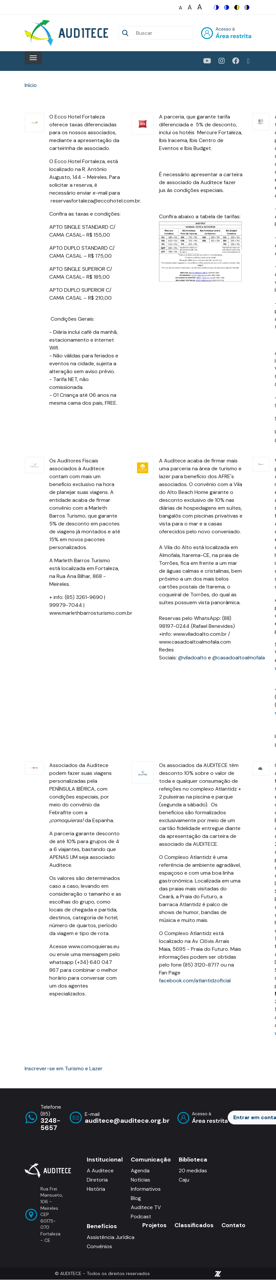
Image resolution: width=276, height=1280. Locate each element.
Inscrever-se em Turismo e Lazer (64, 1068)
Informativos (146, 1188)
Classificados (194, 1225)
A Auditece (100, 1170)
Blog (136, 1198)
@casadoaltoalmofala (238, 657)
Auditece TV (146, 1207)
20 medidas (193, 1170)
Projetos (154, 1225)
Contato (233, 1225)
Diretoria (97, 1179)
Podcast (141, 1216)
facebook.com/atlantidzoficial (195, 980)
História (96, 1188)
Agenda (140, 1170)
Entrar (226, 33)
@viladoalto (192, 657)
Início (31, 85)
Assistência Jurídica (110, 1237)
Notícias (140, 1179)
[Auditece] (68, 33)
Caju (184, 1179)
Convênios (99, 1246)
